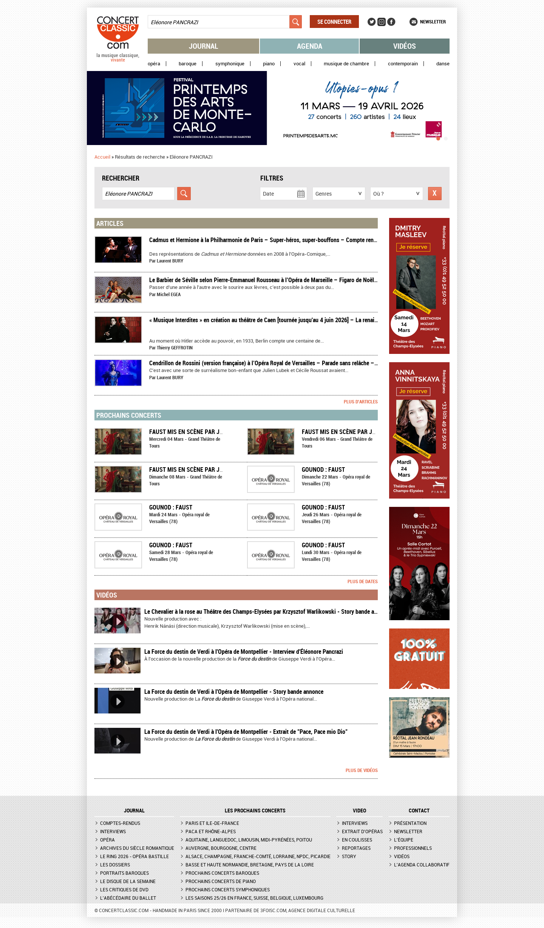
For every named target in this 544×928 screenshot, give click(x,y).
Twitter (372, 22)
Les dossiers (115, 865)
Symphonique (229, 63)
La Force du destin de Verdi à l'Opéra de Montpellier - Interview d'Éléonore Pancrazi (243, 651)
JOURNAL (134, 810)
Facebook (391, 22)
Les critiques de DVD (124, 889)
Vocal (299, 63)
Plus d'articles (361, 401)
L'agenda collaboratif (422, 865)
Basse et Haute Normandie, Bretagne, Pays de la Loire (249, 865)
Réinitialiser (435, 193)
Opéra (154, 63)
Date (268, 193)
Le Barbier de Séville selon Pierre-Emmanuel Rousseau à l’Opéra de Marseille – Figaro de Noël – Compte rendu (281, 280)
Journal (203, 46)
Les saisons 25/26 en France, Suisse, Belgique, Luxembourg (254, 898)
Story (349, 856)
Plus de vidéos (362, 770)
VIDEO (359, 810)
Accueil (102, 156)
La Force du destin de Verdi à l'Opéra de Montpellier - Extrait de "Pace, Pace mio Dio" (246, 731)
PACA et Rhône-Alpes (210, 831)
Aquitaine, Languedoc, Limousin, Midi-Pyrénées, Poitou (248, 840)
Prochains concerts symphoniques (227, 889)
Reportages (356, 848)
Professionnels (413, 848)
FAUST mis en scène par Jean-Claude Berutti (212, 432)
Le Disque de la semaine (128, 881)
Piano (269, 63)
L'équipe (403, 840)
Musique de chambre (346, 63)
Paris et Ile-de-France (212, 823)
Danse (443, 63)
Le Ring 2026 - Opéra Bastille (134, 856)
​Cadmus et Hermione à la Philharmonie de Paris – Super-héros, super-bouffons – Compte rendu (264, 240)
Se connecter (334, 21)
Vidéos (404, 46)
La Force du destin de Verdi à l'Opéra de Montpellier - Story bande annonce (233, 691)
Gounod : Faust (323, 469)
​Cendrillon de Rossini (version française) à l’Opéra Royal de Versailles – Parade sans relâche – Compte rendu (279, 363)
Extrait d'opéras (362, 831)
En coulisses (357, 840)
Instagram (381, 22)
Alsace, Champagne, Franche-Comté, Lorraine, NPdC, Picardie (258, 856)
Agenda (309, 46)
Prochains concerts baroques (222, 873)
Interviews (113, 831)
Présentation (410, 823)
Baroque (187, 63)
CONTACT (419, 810)
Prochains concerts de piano (220, 881)
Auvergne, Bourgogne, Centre (221, 848)
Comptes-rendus (120, 823)
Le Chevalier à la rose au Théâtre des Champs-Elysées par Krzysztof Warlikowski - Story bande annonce (267, 611)
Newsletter (433, 21)
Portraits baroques (124, 873)
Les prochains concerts (255, 810)
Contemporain (403, 63)
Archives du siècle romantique (137, 848)
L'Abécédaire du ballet (128, 898)
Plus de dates (363, 581)
